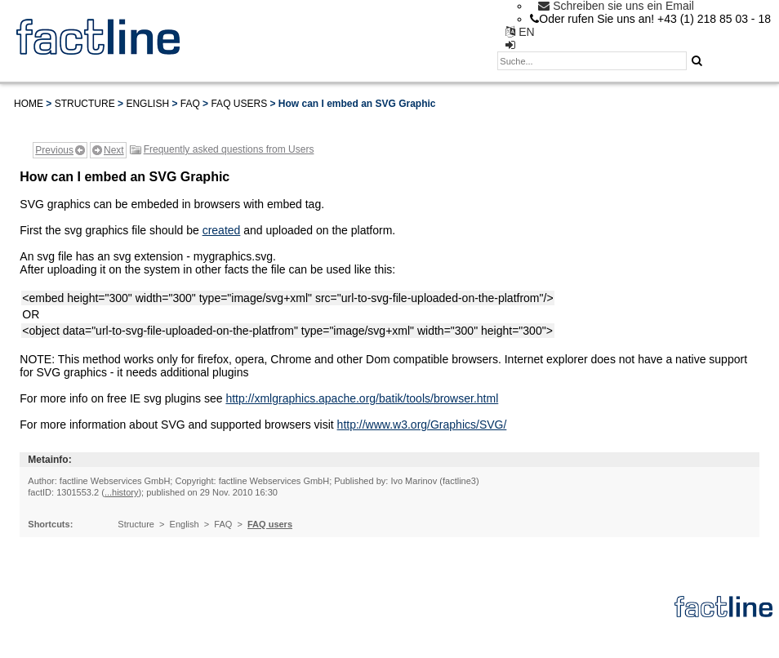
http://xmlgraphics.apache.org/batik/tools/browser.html (361, 398)
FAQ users (239, 103)
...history (122, 492)
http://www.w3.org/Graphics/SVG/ (422, 424)
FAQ (190, 103)
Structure (85, 103)
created (222, 230)
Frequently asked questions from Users (229, 149)
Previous (54, 150)
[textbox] (592, 60)
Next (114, 150)
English (147, 103)
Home (28, 103)
